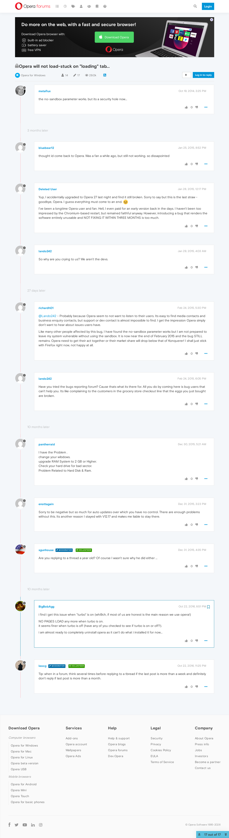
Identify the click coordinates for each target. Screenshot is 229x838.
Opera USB (19, 769)
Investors (201, 756)
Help (112, 728)
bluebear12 (46, 148)
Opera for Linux (22, 757)
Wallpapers (73, 750)
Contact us (203, 768)
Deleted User (48, 189)
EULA (154, 756)
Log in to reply (203, 74)
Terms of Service (162, 762)
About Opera (204, 738)
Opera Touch (20, 796)
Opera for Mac (21, 751)
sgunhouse (46, 550)
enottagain (46, 504)
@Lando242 (47, 316)
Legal (156, 728)
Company (204, 728)
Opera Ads (73, 756)
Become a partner (208, 762)
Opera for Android (24, 784)
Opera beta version (24, 763)
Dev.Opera (115, 756)
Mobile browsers (19, 776)
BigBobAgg (46, 606)
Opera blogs (117, 744)
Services (74, 728)
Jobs (198, 750)
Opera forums (118, 750)
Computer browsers (21, 738)
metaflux (45, 91)
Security (156, 738)
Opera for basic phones (28, 802)
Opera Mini (18, 790)
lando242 (45, 251)
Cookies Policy (161, 750)
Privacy (156, 744)
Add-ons (72, 738)
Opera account (76, 744)
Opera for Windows (33, 75)
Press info (202, 744)
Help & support (119, 738)
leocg (42, 666)
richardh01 (46, 308)
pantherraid (47, 444)
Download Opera (117, 37)
